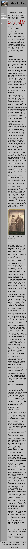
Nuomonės (3, 19)
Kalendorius (3, 11)
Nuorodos (3, 21)
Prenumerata (4, 23)
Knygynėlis (3, 17)
